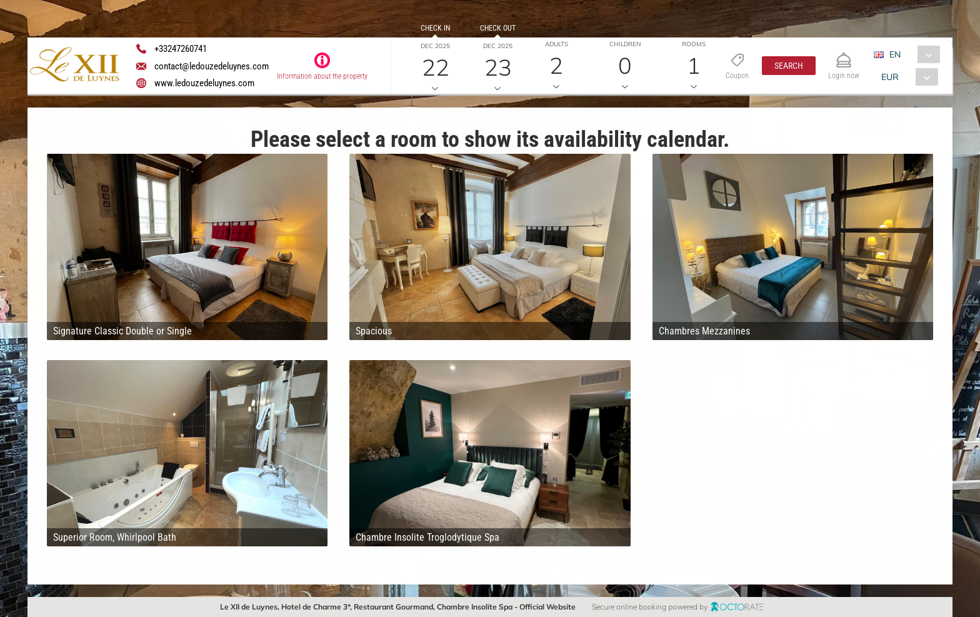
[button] (789, 65)
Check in (435, 28)
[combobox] (911, 54)
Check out (498, 28)
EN (895, 54)
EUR (890, 77)
